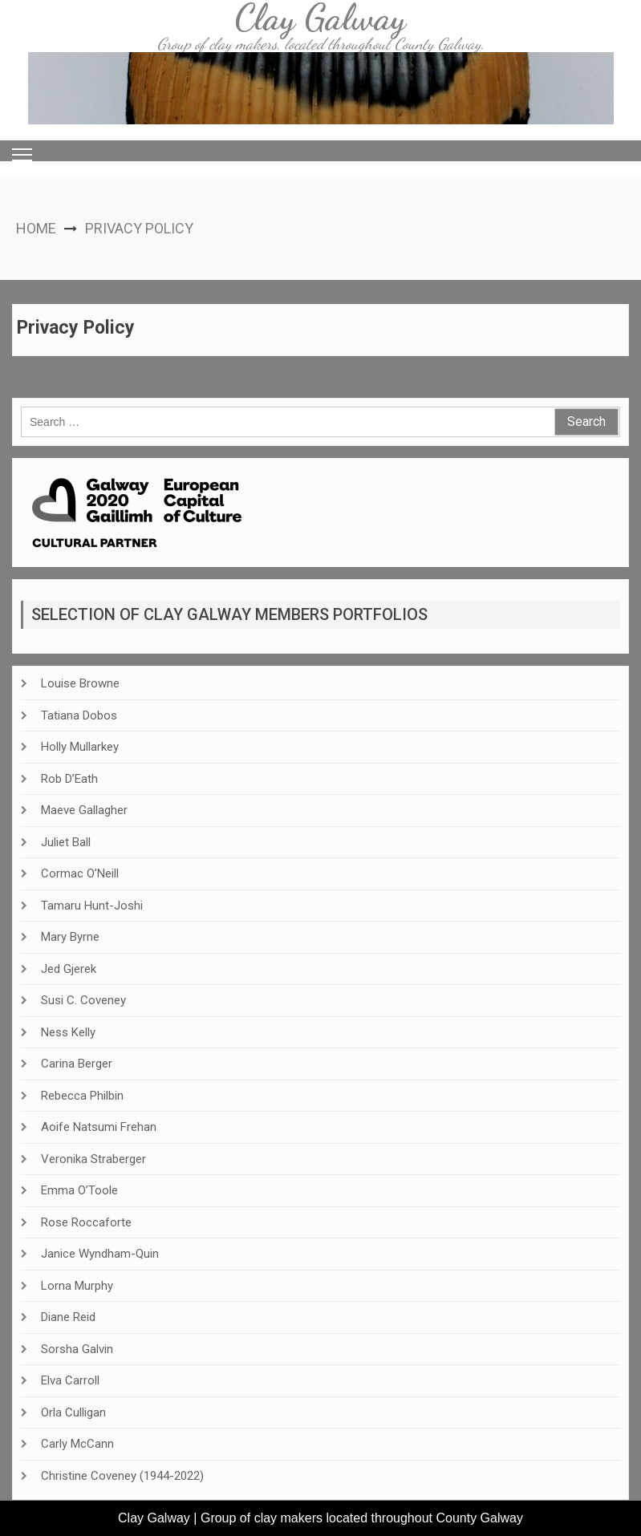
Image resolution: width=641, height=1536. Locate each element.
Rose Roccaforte (86, 1222)
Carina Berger (76, 1063)
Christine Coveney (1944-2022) (122, 1476)
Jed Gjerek (68, 969)
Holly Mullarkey (80, 747)
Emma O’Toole (79, 1190)
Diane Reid (68, 1317)
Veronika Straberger (93, 1159)
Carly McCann (77, 1444)
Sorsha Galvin (77, 1349)
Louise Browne (80, 683)
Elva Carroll (70, 1380)
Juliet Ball (66, 842)
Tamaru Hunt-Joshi (92, 905)
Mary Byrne (70, 937)
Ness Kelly (68, 1032)
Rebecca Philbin (82, 1095)
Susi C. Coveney (83, 1000)
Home (36, 228)
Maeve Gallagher (84, 810)
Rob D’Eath (69, 779)
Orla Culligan (73, 1412)
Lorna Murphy (77, 1286)
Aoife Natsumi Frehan (98, 1127)
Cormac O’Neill (80, 873)
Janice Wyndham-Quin (100, 1253)
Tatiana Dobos (79, 715)
